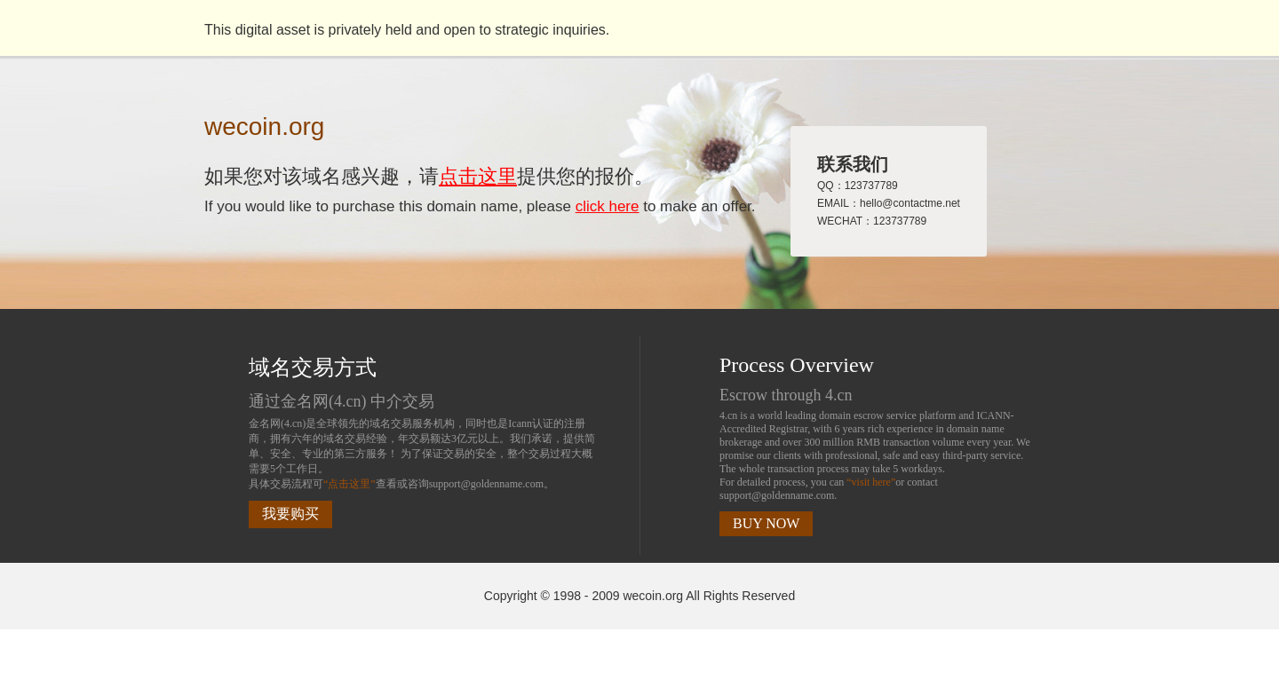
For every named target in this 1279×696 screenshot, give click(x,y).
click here (608, 206)
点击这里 (478, 176)
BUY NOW (766, 523)
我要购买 (290, 513)
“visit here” (870, 482)
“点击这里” (349, 484)
